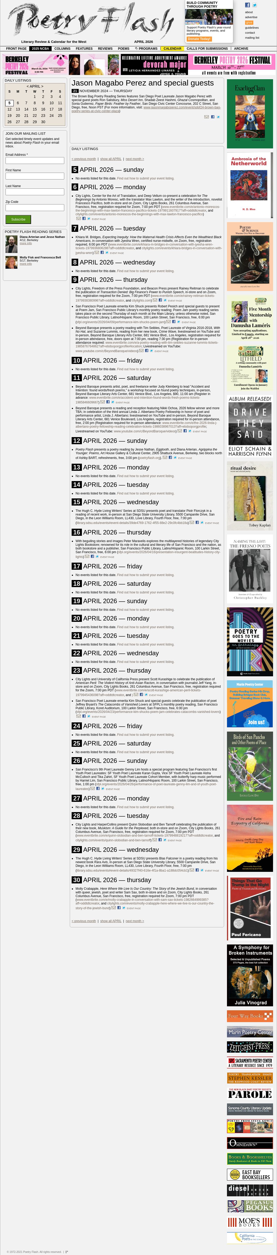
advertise (251, 17)
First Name (13, 170)
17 (52, 109)
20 (18, 115)
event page (99, 219)
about (249, 12)
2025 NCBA (40, 49)
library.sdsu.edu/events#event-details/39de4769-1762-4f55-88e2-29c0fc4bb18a (132, 523)
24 (52, 115)
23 (43, 115)
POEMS (123, 49)
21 (26, 115)
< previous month (84, 159)
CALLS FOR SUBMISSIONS (207, 49)
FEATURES (84, 49)
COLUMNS (63, 49)
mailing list (252, 37)
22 (35, 115)
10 (52, 103)
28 (26, 122)
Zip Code (12, 201)
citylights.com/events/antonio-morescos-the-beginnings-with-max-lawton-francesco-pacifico (139, 214)
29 (35, 122)
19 (9, 115)
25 (60, 115)
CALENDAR (172, 49)
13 (18, 109)
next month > (135, 159)
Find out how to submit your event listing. (145, 178)
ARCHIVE (241, 49)
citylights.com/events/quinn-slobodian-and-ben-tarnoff (113, 840)
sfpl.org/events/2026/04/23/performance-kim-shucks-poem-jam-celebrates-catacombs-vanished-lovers (148, 712)
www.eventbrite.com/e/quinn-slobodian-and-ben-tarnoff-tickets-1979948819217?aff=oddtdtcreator (145, 835)
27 (18, 122)
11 (60, 103)
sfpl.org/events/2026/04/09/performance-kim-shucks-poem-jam (120, 322)
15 (35, 109)
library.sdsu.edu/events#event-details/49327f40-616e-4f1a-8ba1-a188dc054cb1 (132, 870)
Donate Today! (199, 39)
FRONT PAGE (16, 49)
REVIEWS (105, 49)
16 (43, 109)
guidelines (252, 27)
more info (26, 243)
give (249, 22)
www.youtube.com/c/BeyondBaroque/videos (106, 351)
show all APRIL (110, 159)
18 (60, 109)
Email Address (17, 154)
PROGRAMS (146, 49)
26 (9, 122)
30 (43, 122)
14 (26, 109)
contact (250, 32)
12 (9, 109)
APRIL (35, 86)
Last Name (13, 186)
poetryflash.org (149, 458)
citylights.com (141, 300)
